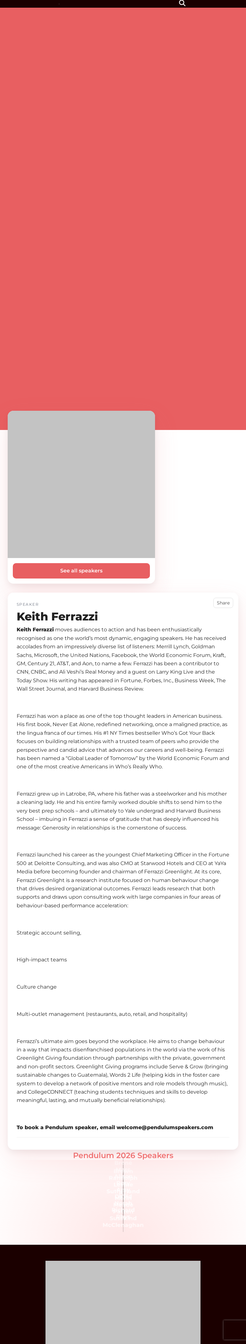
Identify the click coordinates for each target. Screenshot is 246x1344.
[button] (183, 4)
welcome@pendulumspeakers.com (165, 1127)
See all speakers (81, 571)
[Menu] (168, 3)
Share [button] (223, 603)
